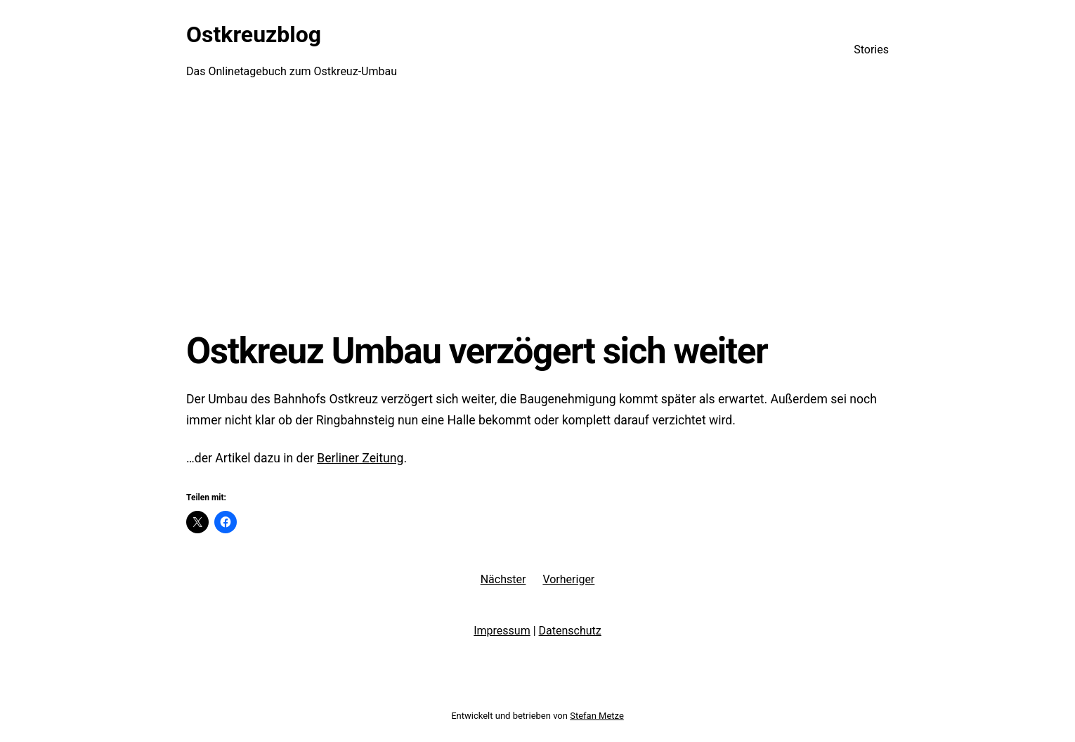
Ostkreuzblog (253, 34)
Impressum (502, 630)
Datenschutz (570, 630)
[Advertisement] (537, 214)
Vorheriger (568, 579)
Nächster (503, 579)
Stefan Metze (597, 715)
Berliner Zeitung (360, 458)
